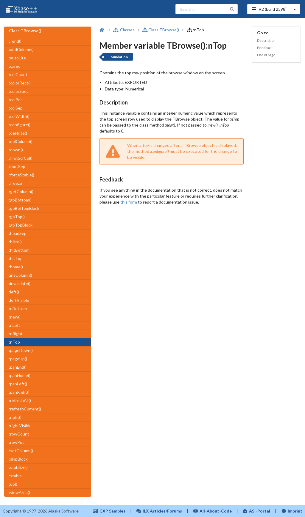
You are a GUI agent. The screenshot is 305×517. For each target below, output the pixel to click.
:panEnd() (18, 367)
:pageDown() (21, 350)
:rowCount (19, 433)
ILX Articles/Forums (159, 510)
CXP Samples (109, 510)
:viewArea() (19, 492)
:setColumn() (21, 450)
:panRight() (19, 392)
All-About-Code (212, 510)
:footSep (17, 166)
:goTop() (17, 216)
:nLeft (14, 325)
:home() (16, 266)
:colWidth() (19, 116)
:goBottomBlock (24, 208)
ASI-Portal (256, 510)
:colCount (18, 74)
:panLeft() (18, 383)
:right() (15, 417)
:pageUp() (18, 358)
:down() (16, 149)
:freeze (15, 183)
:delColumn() (20, 141)
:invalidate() (19, 283)
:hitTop (16, 258)
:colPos (16, 99)
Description (266, 40)
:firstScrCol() (20, 158)
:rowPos (16, 442)
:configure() (19, 124)
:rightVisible (20, 425)
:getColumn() (21, 191)
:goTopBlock (20, 224)
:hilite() (15, 241)
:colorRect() (20, 82)
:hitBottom (19, 250)
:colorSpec (19, 91)
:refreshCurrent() (25, 408)
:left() (14, 291)
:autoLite (17, 57)
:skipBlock (18, 458)
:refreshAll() (20, 400)
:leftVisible (19, 300)
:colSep (16, 107)
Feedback (265, 47)
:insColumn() (20, 275)
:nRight (16, 333)
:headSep (18, 233)
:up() (13, 484)
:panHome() (19, 375)
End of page (266, 55)
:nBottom (18, 308)
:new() (15, 316)
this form (128, 201)
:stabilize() (18, 467)
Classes (124, 29)
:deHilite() (18, 133)
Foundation (118, 57)
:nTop (14, 341)
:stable (15, 475)
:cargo (15, 66)
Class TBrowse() (160, 29)
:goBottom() (20, 199)
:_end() (15, 41)
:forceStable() (21, 174)
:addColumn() (21, 49)
